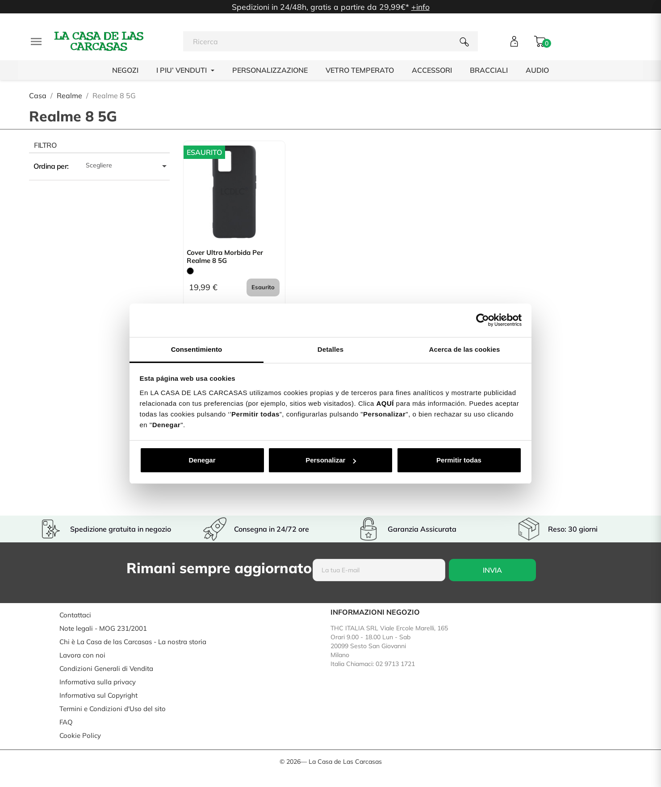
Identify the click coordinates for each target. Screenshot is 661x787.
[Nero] (190, 271)
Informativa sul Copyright (98, 695)
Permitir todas (458, 460)
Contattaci (75, 615)
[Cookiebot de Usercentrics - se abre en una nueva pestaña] (482, 320)
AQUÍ (385, 403)
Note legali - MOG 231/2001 (103, 628)
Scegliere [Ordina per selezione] (128, 166)
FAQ (66, 722)
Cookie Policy (80, 735)
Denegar (201, 460)
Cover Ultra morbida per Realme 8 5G (225, 257)
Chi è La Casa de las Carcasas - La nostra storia (132, 641)
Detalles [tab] (330, 349)
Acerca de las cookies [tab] (464, 349)
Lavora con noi (82, 655)
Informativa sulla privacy (97, 682)
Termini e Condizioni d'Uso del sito (112, 708)
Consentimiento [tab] (196, 349)
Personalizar (330, 460)
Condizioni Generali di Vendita (106, 668)
